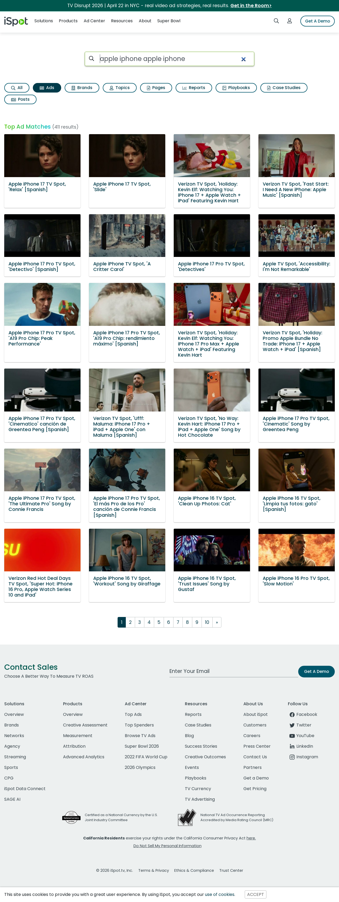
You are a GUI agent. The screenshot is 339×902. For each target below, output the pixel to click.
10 (207, 622)
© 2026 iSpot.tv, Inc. (114, 870)
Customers (254, 725)
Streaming (15, 757)
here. (251, 838)
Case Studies (284, 88)
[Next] (216, 622)
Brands (82, 88)
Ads (47, 88)
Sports (11, 767)
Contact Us (255, 757)
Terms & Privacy (153, 870)
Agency (12, 746)
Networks (14, 736)
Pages (156, 88)
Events (192, 767)
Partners (252, 767)
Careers (251, 736)
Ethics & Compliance (194, 870)
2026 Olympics (140, 767)
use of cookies (219, 894)
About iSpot (255, 714)
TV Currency (198, 789)
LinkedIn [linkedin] (300, 746)
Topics (120, 88)
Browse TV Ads (140, 736)
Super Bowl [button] (168, 21)
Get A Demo (317, 21)
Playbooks (236, 88)
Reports (193, 88)
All (17, 88)
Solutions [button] (43, 21)
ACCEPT (255, 894)
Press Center (257, 746)
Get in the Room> (251, 5)
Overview (14, 714)
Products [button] (68, 21)
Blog (189, 736)
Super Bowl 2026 (142, 746)
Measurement (77, 736)
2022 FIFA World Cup (146, 757)
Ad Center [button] (94, 21)
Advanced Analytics (83, 757)
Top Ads (133, 714)
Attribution (74, 746)
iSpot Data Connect (25, 789)
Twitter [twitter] (299, 725)
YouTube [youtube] (301, 736)
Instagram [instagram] (303, 757)
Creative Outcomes (205, 757)
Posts (20, 99)
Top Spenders (139, 725)
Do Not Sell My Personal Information (167, 845)
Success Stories (201, 746)
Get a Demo (256, 778)
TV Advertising (200, 799)
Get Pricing (254, 789)
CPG (9, 778)
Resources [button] (122, 21)
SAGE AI (12, 799)
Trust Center (231, 870)
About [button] (145, 21)
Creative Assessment (85, 725)
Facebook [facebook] (302, 714)
